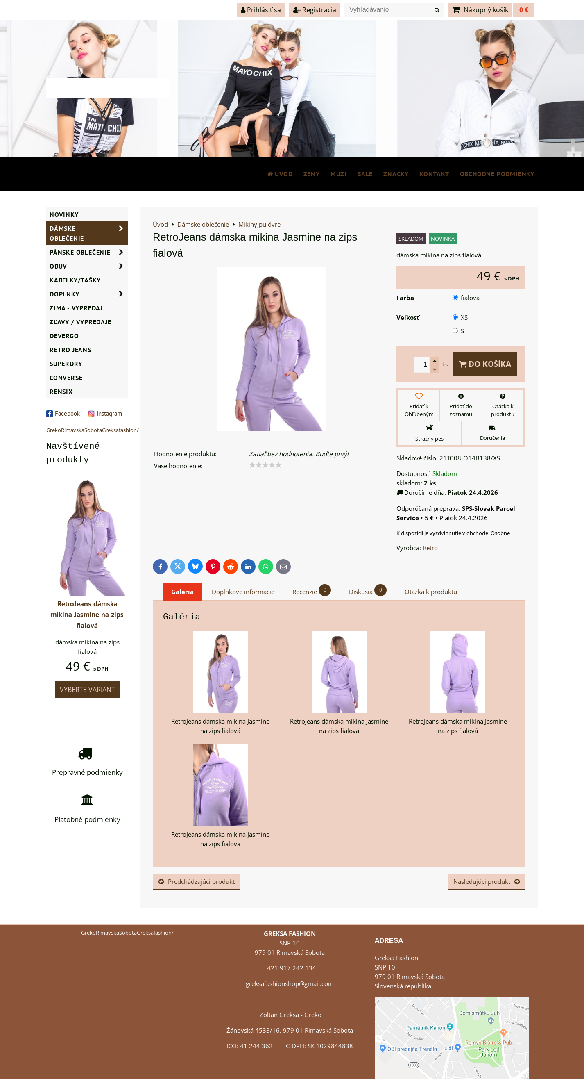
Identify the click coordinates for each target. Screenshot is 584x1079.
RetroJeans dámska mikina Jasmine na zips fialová (87, 615)
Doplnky (89, 294)
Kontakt (434, 174)
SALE (365, 174)
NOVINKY (64, 214)
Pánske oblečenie (89, 252)
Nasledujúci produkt (486, 881)
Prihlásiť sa (261, 9)
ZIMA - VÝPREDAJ (76, 308)
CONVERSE (66, 377)
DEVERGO (64, 336)
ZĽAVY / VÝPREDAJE (80, 322)
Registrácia (314, 9)
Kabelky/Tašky (75, 280)
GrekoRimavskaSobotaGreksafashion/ (92, 430)
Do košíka (485, 363)
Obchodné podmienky (497, 174)
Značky (396, 174)
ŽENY (311, 174)
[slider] (265, 465)
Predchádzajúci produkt (196, 881)
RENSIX (61, 391)
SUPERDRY (66, 364)
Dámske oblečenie (89, 233)
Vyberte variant (87, 689)
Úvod (280, 174)
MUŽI (338, 174)
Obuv (89, 266)
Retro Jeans (70, 350)
